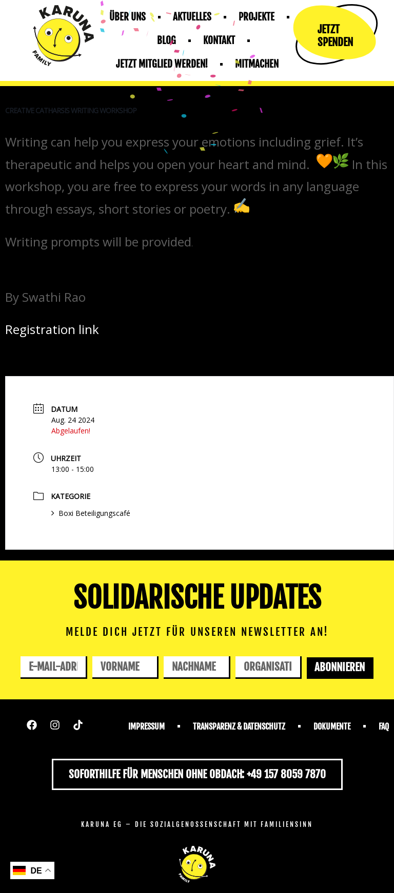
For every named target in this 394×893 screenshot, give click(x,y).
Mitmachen (257, 64)
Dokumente (331, 726)
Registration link (52, 329)
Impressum (146, 726)
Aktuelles (192, 17)
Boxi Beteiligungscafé (90, 513)
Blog (166, 40)
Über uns (127, 17)
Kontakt (219, 40)
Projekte (256, 17)
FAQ (384, 726)
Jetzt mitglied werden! (162, 64)
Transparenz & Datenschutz (239, 726)
